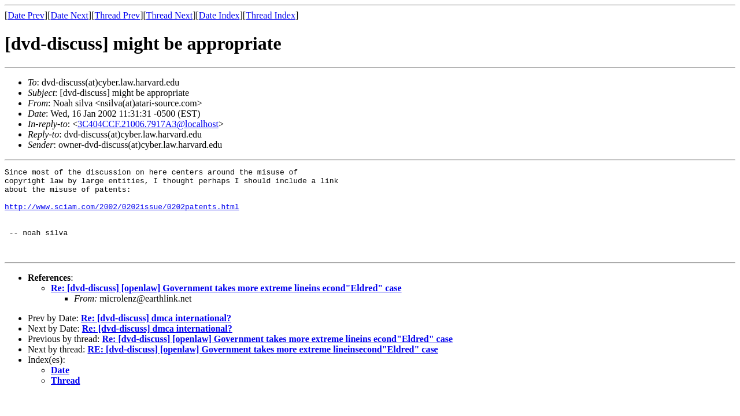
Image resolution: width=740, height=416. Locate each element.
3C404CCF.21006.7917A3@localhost (148, 124)
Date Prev (26, 15)
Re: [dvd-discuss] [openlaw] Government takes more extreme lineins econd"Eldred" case (226, 305)
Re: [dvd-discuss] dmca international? (156, 335)
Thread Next (169, 15)
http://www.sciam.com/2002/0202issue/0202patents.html (122, 215)
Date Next (69, 15)
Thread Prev (117, 15)
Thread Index (270, 15)
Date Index (219, 15)
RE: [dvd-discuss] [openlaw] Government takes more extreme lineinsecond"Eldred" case (263, 367)
